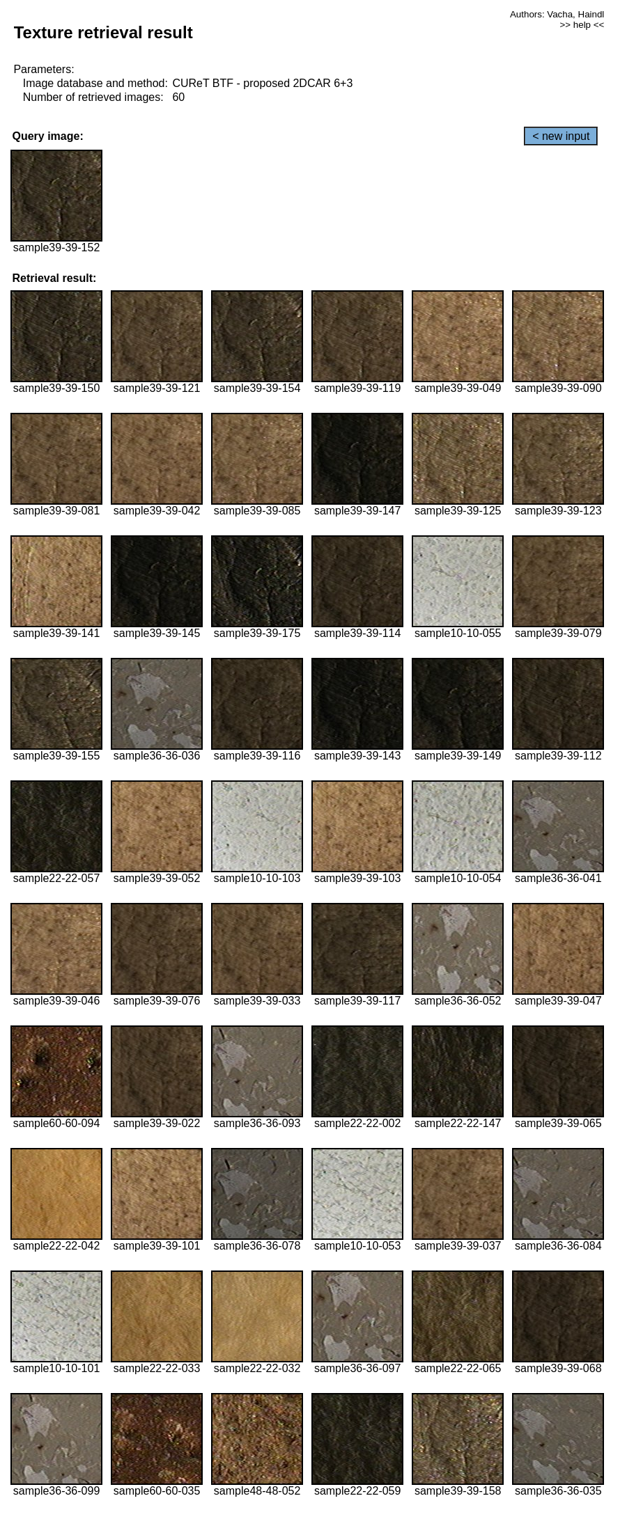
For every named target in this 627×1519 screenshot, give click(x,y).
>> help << (582, 24)
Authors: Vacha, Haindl (557, 14)
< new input (560, 136)
